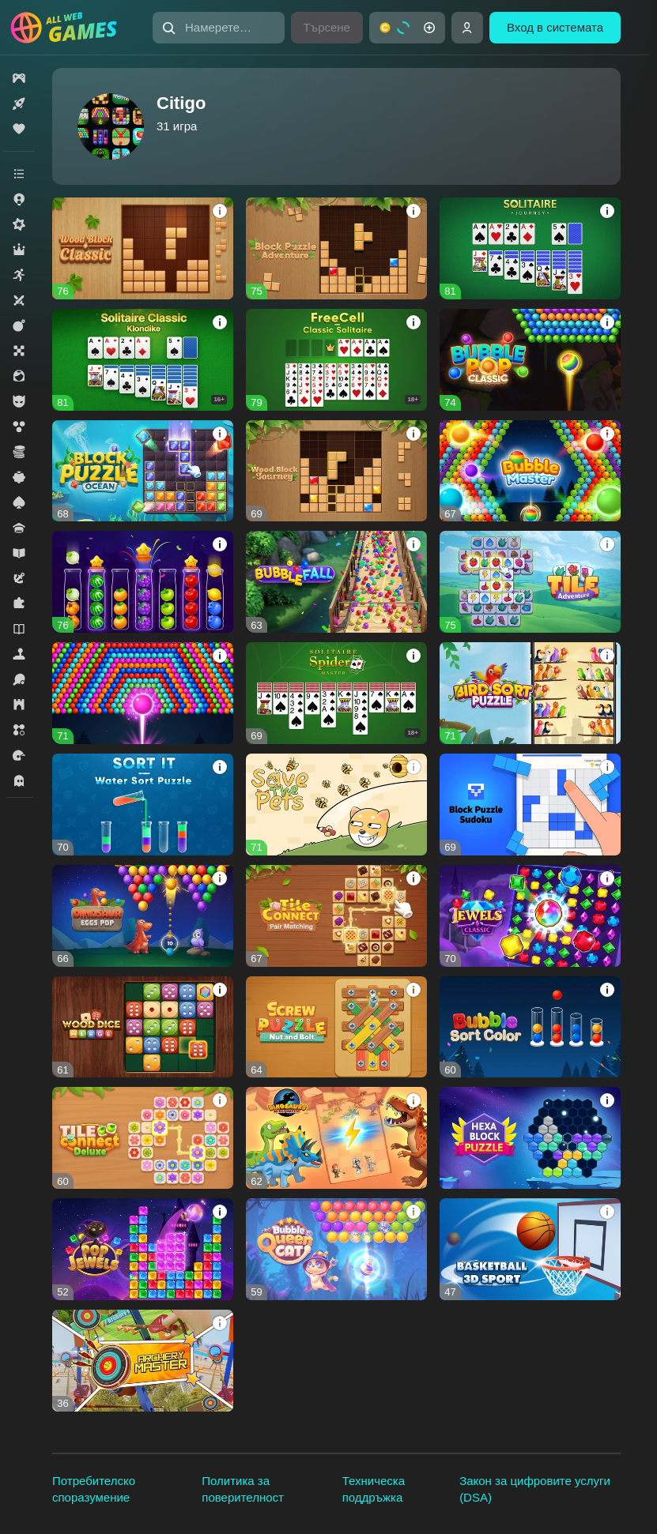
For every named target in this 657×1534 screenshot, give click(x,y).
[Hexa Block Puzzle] (530, 1138)
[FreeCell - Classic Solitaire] (336, 360)
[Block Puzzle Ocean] (142, 471)
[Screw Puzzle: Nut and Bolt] (336, 1027)
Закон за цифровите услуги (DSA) (534, 1489)
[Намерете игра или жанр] (218, 28)
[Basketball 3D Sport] (530, 1249)
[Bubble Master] (530, 471)
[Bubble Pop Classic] (530, 360)
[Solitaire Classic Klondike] (142, 360)
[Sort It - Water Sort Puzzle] (142, 804)
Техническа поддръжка (373, 1489)
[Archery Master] (142, 1361)
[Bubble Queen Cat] (336, 1249)
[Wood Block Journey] (336, 471)
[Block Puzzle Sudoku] (530, 804)
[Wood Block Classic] (142, 248)
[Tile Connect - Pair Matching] (336, 916)
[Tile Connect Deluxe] (142, 1138)
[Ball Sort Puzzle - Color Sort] (142, 582)
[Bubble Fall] (336, 582)
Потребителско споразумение (93, 1489)
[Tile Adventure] (530, 582)
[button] (219, 27)
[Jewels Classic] (530, 916)
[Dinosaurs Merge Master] (336, 1138)
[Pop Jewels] (142, 1249)
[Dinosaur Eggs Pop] (142, 916)
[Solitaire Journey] (530, 248)
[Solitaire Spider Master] (336, 693)
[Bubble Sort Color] (530, 1027)
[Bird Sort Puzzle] (530, 693)
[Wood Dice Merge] (142, 1027)
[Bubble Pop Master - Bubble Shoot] (142, 693)
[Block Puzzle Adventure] (336, 248)
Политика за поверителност (243, 1489)
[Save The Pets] (336, 804)
